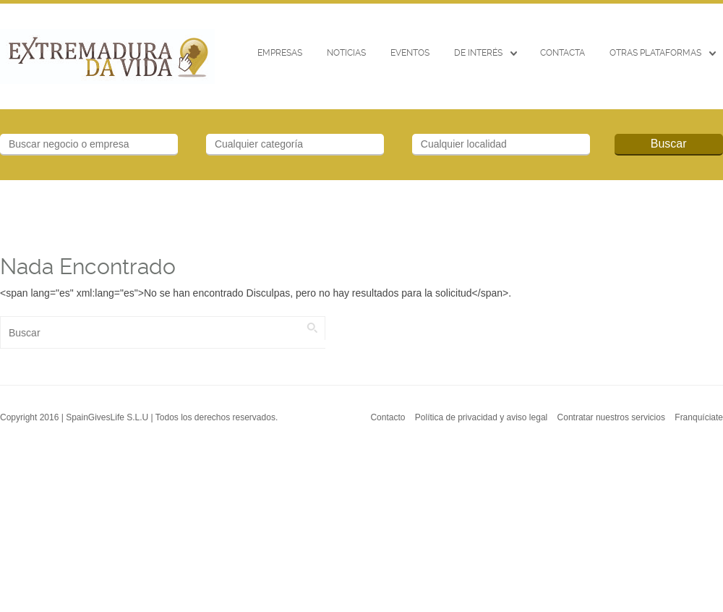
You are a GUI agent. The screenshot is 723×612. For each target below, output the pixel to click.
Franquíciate (699, 417)
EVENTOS (409, 53)
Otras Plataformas (655, 53)
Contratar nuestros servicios (611, 417)
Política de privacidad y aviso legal (481, 417)
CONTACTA (562, 53)
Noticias (346, 53)
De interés (478, 53)
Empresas (279, 53)
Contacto (387, 417)
